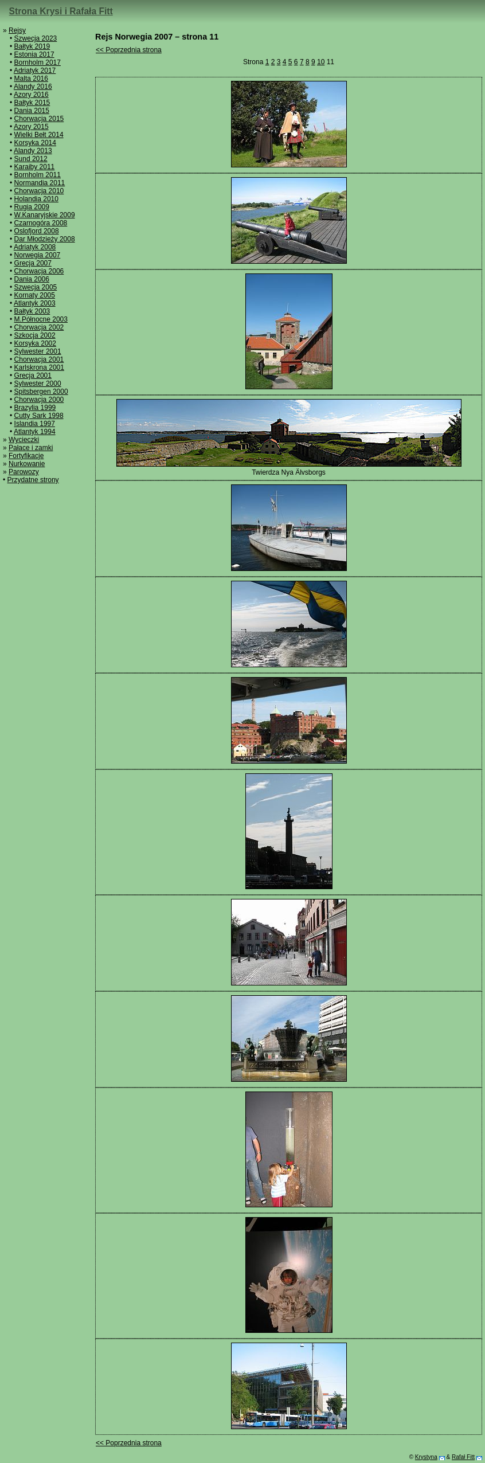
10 (320, 62)
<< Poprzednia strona (129, 50)
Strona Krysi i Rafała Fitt (61, 11)
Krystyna (426, 1457)
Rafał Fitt (463, 1457)
